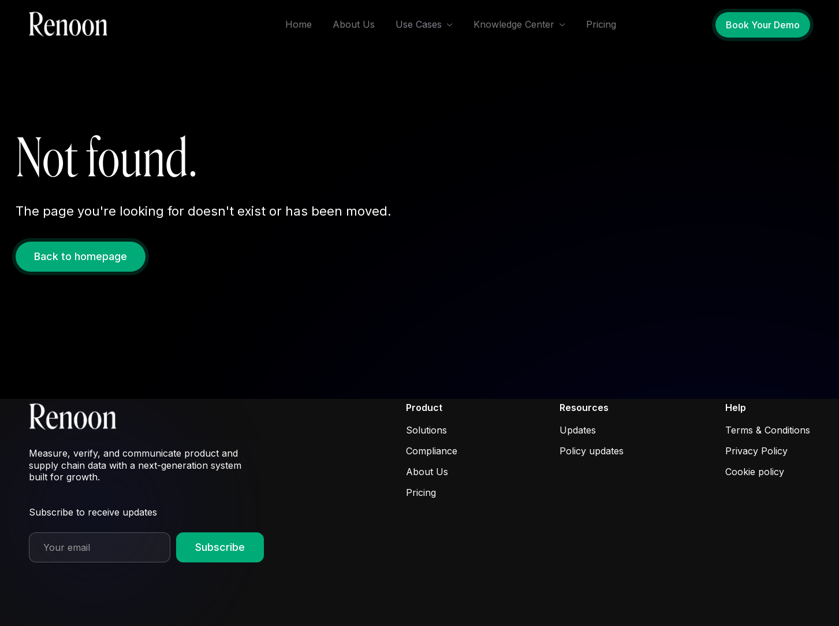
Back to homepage (80, 256)
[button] (424, 25)
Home (298, 24)
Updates (578, 430)
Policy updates (592, 451)
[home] (72, 25)
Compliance (431, 451)
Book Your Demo (763, 25)
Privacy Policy (756, 451)
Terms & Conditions (767, 430)
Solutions (426, 430)
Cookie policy (754, 471)
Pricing (601, 24)
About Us (354, 24)
